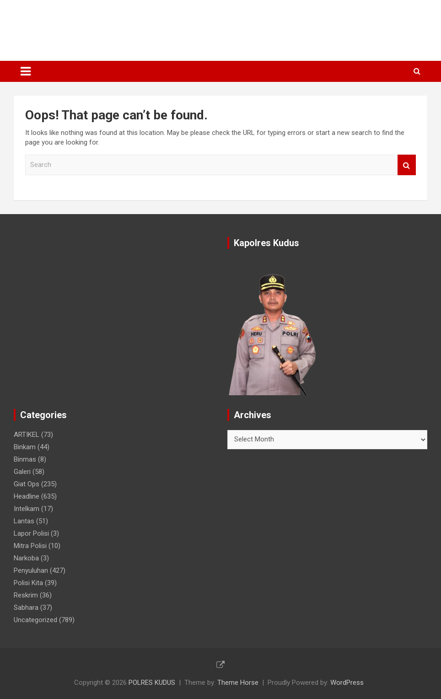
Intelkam (26, 509)
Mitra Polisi (30, 546)
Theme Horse (237, 682)
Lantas (24, 521)
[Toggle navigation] (26, 71)
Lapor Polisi (31, 533)
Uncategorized (35, 620)
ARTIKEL (26, 434)
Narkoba (26, 558)
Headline (26, 496)
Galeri (22, 472)
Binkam (25, 447)
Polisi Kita (28, 583)
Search (407, 165)
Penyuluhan (31, 570)
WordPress (347, 682)
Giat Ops (26, 484)
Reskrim (26, 595)
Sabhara (26, 607)
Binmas (25, 459)
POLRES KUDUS (79, 25)
